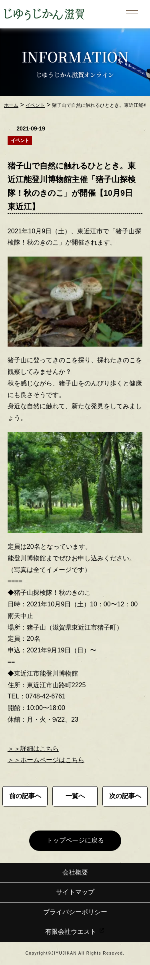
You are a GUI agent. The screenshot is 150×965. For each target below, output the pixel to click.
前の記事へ (25, 795)
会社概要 (75, 872)
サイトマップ (75, 892)
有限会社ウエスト (74, 931)
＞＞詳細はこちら (33, 748)
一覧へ (75, 795)
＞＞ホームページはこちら (46, 759)
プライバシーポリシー (75, 912)
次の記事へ (125, 795)
